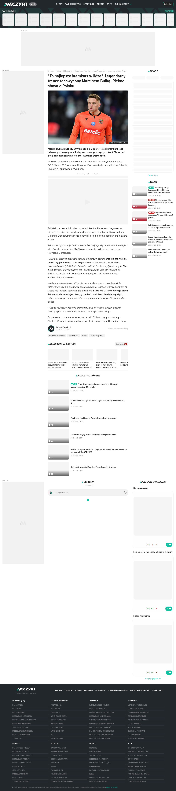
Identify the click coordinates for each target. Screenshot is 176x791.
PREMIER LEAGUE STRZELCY (21, 763)
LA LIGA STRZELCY (18, 766)
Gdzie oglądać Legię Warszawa (101, 735)
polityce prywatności (111, 787)
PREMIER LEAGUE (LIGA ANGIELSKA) (24, 720)
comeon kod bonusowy (137, 781)
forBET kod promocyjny (98, 759)
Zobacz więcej (153, 175)
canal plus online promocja (100, 720)
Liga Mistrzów (17, 705)
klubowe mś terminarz (136, 738)
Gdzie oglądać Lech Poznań (99, 738)
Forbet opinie (94, 766)
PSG (52, 735)
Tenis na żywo (56, 755)
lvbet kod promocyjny (136, 770)
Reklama (78, 690)
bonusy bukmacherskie (98, 781)
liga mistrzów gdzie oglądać (62, 781)
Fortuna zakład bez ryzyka (138, 774)
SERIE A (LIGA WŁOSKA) (20, 727)
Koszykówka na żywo (59, 759)
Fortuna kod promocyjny (138, 752)
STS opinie (93, 748)
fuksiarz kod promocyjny (99, 770)
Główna (50, 71)
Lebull (91, 774)
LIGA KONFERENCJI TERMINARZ (138, 712)
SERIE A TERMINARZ (134, 727)
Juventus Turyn (57, 738)
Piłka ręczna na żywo (59, 752)
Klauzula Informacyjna (139, 690)
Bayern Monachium (58, 720)
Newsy (59, 4)
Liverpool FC (56, 712)
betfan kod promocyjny (137, 766)
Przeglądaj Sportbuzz (153, 678)
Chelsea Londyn (57, 727)
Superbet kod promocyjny (138, 763)
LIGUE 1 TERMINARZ (134, 735)
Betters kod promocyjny (99, 778)
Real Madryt (56, 709)
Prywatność (100, 690)
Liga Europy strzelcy (20, 752)
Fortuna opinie (95, 752)
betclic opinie (133, 759)
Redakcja (68, 690)
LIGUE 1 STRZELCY (18, 778)
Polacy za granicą (97, 335)
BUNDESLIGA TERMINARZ (136, 731)
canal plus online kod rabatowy (102, 724)
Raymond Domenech (57, 335)
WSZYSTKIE (169, 11)
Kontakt (58, 690)
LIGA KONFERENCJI (18, 712)
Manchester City (57, 731)
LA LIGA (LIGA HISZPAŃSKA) (21, 724)
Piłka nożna (66, 71)
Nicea (84, 335)
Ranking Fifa (56, 763)
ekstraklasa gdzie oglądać (100, 716)
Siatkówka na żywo (58, 748)
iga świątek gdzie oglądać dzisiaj (102, 712)
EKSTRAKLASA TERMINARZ (137, 716)
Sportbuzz (88, 4)
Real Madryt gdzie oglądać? (100, 763)
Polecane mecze (57, 770)
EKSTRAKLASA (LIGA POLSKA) (22, 716)
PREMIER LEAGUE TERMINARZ (138, 720)
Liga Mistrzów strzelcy (21, 748)
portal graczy (158, 690)
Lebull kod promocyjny (137, 778)
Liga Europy (16, 709)
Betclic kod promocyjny (137, 755)
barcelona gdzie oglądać (99, 705)
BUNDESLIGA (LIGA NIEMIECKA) (22, 731)
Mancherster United (59, 716)
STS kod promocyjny (136, 748)
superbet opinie (95, 755)
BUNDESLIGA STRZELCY (20, 774)
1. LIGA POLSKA (17, 738)
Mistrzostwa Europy (59, 778)
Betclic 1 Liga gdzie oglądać (100, 727)
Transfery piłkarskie (59, 774)
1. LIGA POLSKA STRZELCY (21, 781)
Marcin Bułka (73, 335)
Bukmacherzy (123, 4)
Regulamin (88, 690)
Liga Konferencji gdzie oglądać (101, 731)
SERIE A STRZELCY (18, 770)
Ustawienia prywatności (117, 690)
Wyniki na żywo (73, 4)
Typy (109, 4)
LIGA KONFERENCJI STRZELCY (22, 755)
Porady (54, 766)
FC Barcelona (56, 705)
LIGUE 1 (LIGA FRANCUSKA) (21, 735)
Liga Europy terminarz (136, 709)
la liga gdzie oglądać (97, 709)
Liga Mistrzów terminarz (137, 705)
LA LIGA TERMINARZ (134, 724)
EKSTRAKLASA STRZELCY (20, 759)
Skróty (100, 4)
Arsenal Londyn (57, 724)
